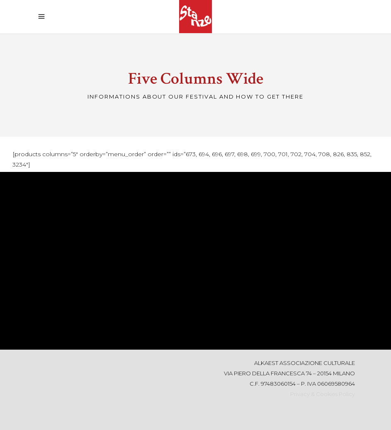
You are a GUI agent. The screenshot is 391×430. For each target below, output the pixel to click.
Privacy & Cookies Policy (322, 394)
